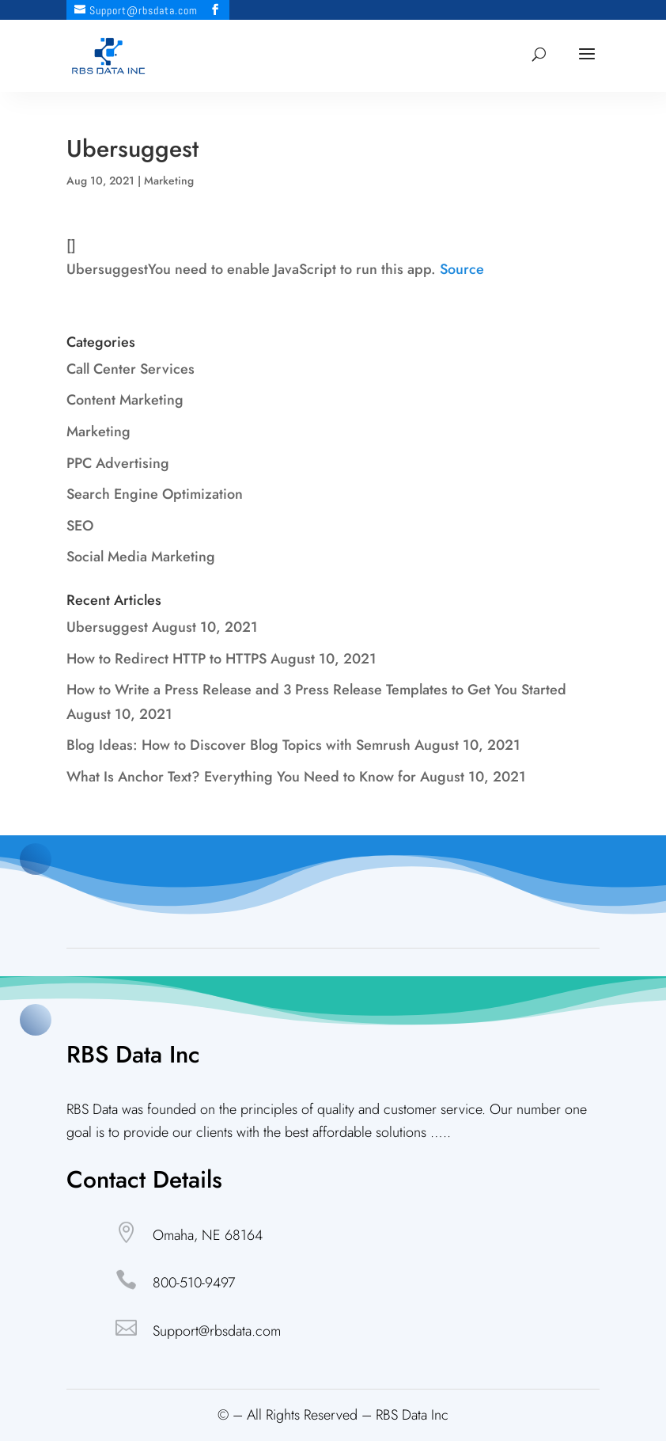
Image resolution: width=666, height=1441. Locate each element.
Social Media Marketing (140, 556)
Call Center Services (130, 369)
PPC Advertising (117, 463)
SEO (79, 525)
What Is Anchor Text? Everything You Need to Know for (241, 776)
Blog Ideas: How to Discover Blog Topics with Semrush (238, 745)
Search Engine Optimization (154, 494)
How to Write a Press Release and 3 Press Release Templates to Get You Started (316, 689)
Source (462, 269)
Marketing (169, 180)
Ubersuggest (107, 627)
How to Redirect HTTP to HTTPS (166, 658)
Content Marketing (125, 400)
